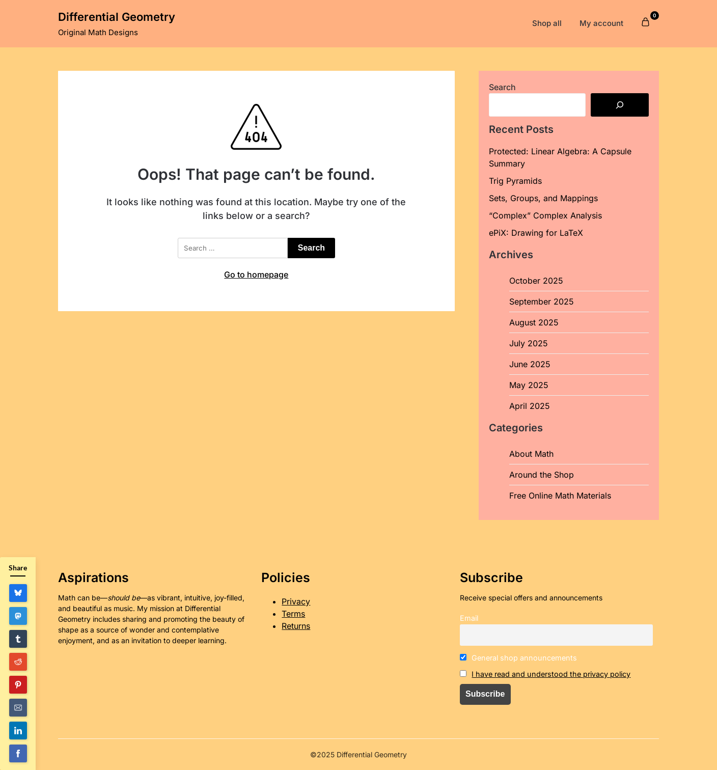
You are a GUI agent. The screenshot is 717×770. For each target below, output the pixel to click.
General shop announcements (518, 657)
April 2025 (529, 406)
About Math (531, 454)
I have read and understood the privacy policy (551, 674)
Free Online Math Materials (560, 495)
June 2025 (529, 364)
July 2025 (528, 343)
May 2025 (528, 385)
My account (601, 23)
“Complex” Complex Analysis (545, 215)
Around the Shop (541, 475)
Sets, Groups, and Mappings (543, 198)
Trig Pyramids (515, 181)
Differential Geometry (116, 16)
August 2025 (534, 322)
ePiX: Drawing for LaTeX (536, 233)
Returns (296, 626)
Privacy (296, 601)
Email (469, 618)
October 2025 (536, 281)
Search (502, 87)
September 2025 (541, 301)
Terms (293, 614)
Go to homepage (256, 274)
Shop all (547, 23)
